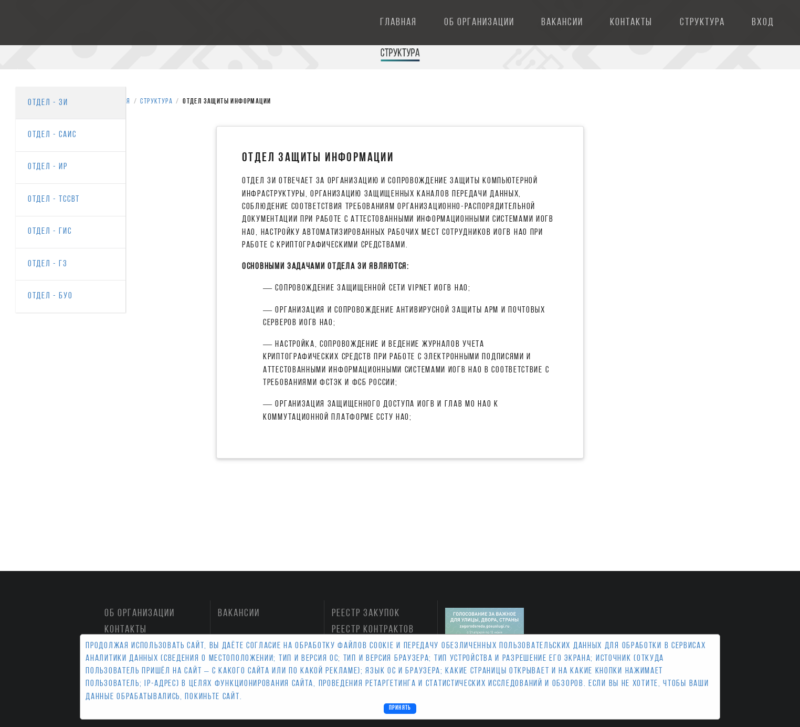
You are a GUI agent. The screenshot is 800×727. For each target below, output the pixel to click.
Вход (763, 22)
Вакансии (562, 22)
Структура (702, 22)
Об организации (479, 22)
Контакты (631, 22)
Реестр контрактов (373, 630)
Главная (398, 22)
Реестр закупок (366, 613)
